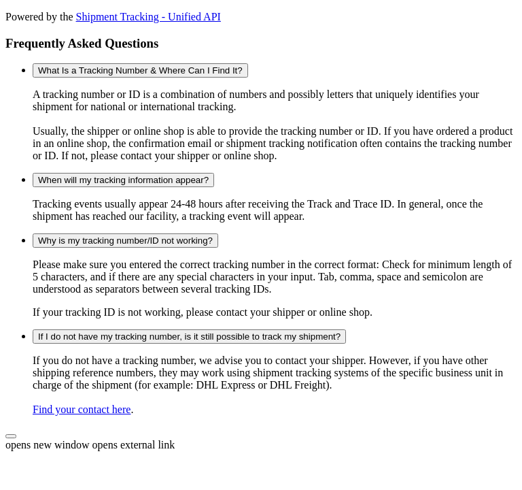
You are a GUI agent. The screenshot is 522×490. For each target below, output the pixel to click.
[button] (10, 436)
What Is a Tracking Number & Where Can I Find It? (140, 70)
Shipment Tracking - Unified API (148, 16)
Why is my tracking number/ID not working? (125, 240)
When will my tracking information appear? (123, 180)
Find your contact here (81, 409)
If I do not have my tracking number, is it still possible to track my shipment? (189, 336)
